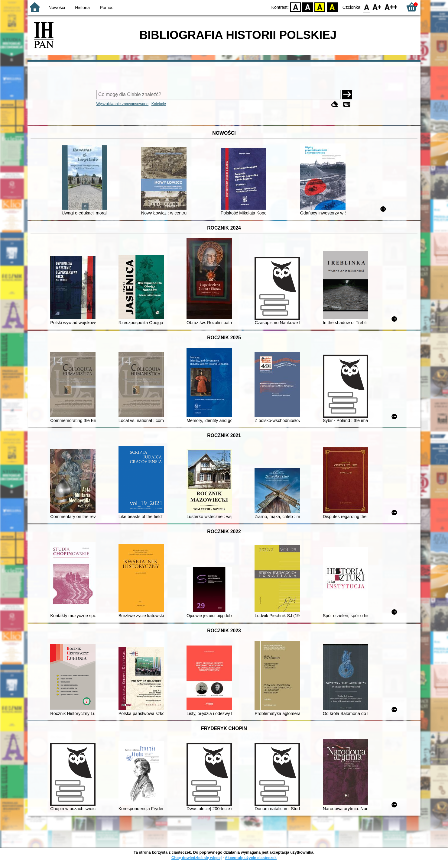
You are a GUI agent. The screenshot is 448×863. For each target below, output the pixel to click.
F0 (366, 6)
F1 (377, 6)
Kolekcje (158, 103)
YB (320, 6)
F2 (391, 6)
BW (308, 6)
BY (332, 6)
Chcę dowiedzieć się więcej (196, 857)
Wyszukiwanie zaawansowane (122, 103)
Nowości (57, 7)
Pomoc (106, 7)
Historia (82, 7)
